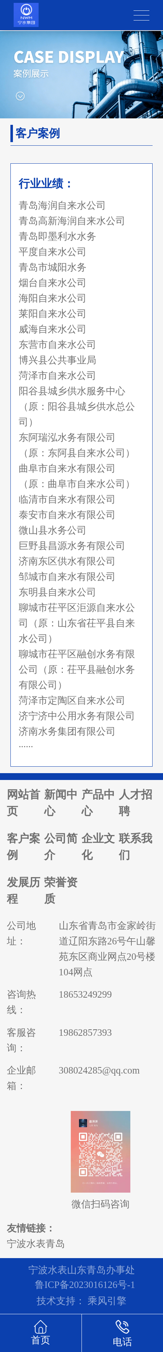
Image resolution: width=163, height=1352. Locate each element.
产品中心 (98, 803)
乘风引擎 (107, 1301)
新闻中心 (61, 803)
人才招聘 (135, 803)
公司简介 (61, 846)
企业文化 (98, 846)
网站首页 (23, 803)
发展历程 (23, 890)
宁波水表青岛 (36, 1243)
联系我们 (135, 846)
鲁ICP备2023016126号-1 (85, 1284)
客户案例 (23, 846)
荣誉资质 (61, 890)
